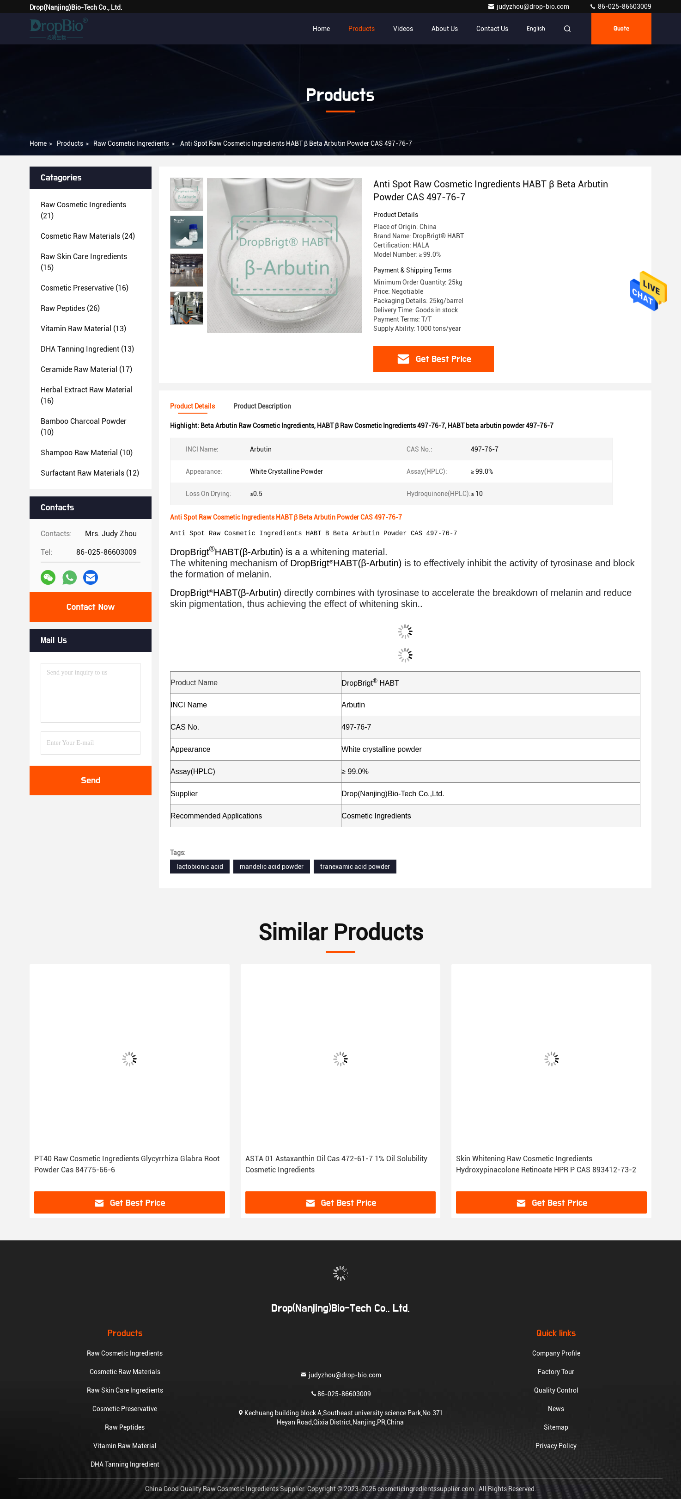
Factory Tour (556, 1371)
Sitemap (556, 1427)
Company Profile (556, 1353)
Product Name (194, 683)
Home (321, 28)
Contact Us (492, 28)
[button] (186, 321)
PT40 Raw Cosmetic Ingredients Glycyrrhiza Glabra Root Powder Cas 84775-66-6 (126, 1164)
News (556, 1408)
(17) (86, 369)
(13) (83, 328)
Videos (403, 28)
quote (621, 28)
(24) (88, 236)
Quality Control (556, 1390)
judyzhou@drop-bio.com (529, 6)
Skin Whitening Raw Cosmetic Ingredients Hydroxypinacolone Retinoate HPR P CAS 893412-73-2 (546, 1164)
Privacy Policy (556, 1445)
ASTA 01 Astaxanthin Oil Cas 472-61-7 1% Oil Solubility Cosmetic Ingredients (336, 1164)
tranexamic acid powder (355, 866)
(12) (90, 473)
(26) (70, 308)
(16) (84, 288)
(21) (83, 210)
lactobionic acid (199, 866)
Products (361, 28)
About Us (445, 28)
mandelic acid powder (272, 866)
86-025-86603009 (620, 6)
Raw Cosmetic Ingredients (131, 143)
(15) (84, 262)
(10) (84, 427)
